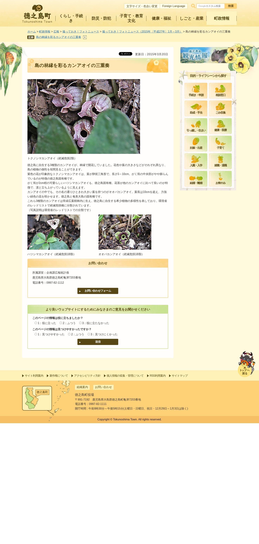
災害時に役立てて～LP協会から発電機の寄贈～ (209, 237)
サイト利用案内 (34, 496)
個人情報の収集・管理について (125, 496)
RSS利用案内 (158, 496)
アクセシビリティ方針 (87, 496)
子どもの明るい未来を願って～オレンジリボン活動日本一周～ (210, 249)
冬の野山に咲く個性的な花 (203, 218)
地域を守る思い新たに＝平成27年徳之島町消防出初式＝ (210, 100)
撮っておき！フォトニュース (80, 31)
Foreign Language (173, 6)
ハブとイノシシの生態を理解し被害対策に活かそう (210, 287)
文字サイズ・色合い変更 (142, 6)
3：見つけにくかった (104, 334)
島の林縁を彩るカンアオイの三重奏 (58, 37)
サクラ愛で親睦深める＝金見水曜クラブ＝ (210, 174)
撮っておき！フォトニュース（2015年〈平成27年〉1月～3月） (142, 31)
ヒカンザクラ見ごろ (198, 122)
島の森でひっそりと (198, 197)
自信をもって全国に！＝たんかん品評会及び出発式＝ (210, 187)
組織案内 (82, 508)
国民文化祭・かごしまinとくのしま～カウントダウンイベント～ (209, 320)
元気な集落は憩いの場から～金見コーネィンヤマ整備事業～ (210, 75)
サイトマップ (180, 496)
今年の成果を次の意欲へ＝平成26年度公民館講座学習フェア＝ (210, 112)
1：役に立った (47, 323)
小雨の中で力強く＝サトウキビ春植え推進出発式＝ (210, 162)
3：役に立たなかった (95, 323)
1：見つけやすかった (51, 334)
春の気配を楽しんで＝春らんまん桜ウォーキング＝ (210, 149)
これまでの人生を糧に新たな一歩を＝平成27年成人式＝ (210, 87)
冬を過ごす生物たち (198, 226)
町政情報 (44, 31)
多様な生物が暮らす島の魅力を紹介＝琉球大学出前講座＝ (210, 274)
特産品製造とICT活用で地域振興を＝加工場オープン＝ (209, 262)
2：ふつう (69, 323)
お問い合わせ (103, 508)
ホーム (31, 31)
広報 (56, 31)
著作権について (58, 496)
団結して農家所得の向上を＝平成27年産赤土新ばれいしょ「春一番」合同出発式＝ (210, 135)
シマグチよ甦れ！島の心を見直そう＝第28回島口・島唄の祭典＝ (210, 207)
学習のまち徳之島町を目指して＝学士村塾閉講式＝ (210, 308)
